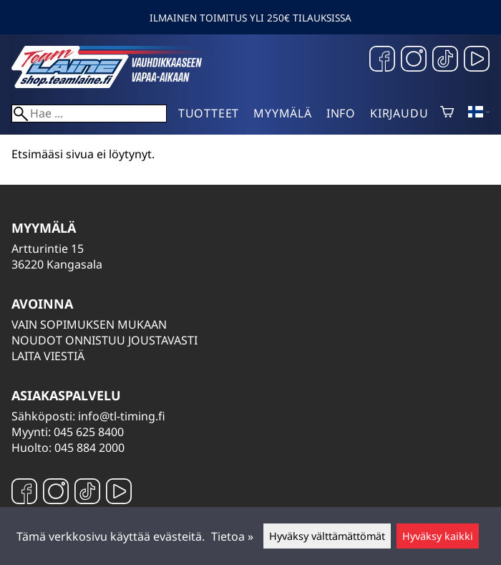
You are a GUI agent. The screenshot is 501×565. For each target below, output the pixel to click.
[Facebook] (382, 60)
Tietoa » (232, 536)
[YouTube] (477, 60)
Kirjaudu (399, 113)
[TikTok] (445, 60)
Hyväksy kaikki (437, 536)
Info (341, 113)
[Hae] (89, 113)
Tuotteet (208, 113)
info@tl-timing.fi (121, 416)
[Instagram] (414, 60)
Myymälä (282, 113)
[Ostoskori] (447, 113)
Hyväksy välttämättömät (327, 536)
